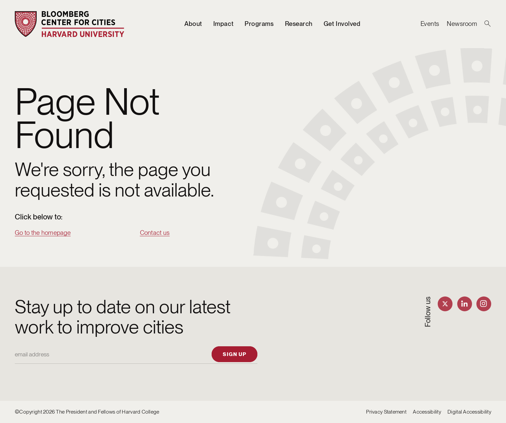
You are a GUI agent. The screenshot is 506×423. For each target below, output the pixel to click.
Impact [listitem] (223, 24)
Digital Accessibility (469, 412)
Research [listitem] (299, 24)
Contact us (155, 233)
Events (430, 24)
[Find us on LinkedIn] (464, 303)
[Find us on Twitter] (445, 303)
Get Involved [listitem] (342, 24)
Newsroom (462, 24)
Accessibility (427, 412)
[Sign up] (234, 354)
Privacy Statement (386, 412)
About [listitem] (193, 24)
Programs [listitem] (259, 24)
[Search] (487, 24)
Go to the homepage (43, 233)
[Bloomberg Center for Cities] (69, 24)
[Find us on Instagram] (483, 303)
